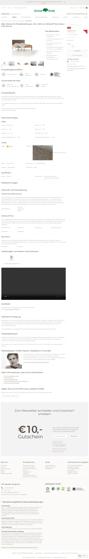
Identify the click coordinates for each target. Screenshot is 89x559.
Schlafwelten (48, 468)
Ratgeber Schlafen (72, 472)
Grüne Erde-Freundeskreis (74, 465)
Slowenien (20, 246)
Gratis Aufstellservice (27, 85)
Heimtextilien (26, 17)
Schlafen (4, 17)
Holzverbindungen (9, 74)
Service (25, 470)
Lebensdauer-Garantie (42, 85)
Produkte (5, 14)
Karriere (3, 470)
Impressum (39, 553)
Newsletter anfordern (73, 467)
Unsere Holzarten (8, 377)
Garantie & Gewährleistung (30, 476)
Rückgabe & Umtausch (29, 475)
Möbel (14, 17)
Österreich (20, 207)
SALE (86, 17)
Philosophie (16, 14)
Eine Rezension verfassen (9, 396)
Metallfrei (40, 74)
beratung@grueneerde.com (77, 66)
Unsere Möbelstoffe (26, 74)
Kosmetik (76, 17)
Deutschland (20, 208)
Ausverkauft (77, 51)
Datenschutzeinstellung (69, 553)
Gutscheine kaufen (72, 473)
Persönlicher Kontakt (28, 465)
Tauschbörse (71, 470)
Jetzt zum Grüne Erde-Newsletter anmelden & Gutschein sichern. (19, 547)
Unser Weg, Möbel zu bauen (11, 376)
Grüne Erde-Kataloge (73, 468)
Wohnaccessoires (41, 17)
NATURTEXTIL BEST (56, 227)
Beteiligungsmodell (20, 7)
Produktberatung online (29, 468)
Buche (10, 146)
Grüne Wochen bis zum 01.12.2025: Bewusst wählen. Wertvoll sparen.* (44, 2)
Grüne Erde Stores (50, 465)
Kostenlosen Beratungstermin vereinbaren (15, 494)
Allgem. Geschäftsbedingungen (22, 553)
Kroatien (19, 210)
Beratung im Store (50, 467)
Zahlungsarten (27, 472)
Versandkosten (73, 34)
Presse (2, 472)
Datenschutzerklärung (60, 445)
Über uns (3, 467)
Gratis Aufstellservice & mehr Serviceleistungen (16, 381)
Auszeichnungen (5, 468)
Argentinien (20, 227)
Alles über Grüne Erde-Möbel (11, 383)
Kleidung (55, 17)
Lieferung (25, 473)
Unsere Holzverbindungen (11, 379)
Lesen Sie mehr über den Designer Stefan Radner (36, 362)
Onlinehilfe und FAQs (29, 467)
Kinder (65, 17)
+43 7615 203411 (74, 61)
